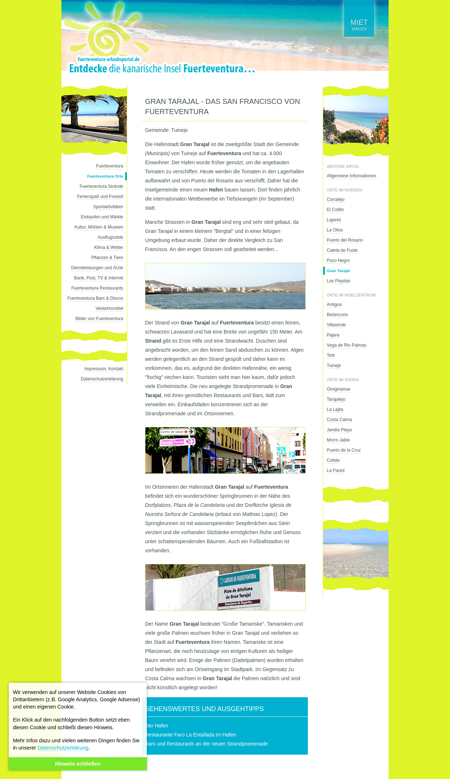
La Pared (336, 470)
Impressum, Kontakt (103, 368)
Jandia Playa (339, 429)
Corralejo (336, 199)
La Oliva (335, 230)
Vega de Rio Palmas (346, 345)
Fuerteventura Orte (105, 176)
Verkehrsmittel (109, 308)
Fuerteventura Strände (101, 186)
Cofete (333, 460)
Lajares (334, 219)
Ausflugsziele (110, 237)
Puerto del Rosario (345, 240)
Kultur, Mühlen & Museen (99, 227)
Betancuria (337, 314)
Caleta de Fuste (342, 250)
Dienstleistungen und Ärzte (97, 267)
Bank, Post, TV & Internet (98, 277)
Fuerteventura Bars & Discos (95, 298)
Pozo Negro (338, 260)
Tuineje (334, 365)
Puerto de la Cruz (344, 450)
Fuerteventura (109, 166)
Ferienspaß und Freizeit (100, 196)
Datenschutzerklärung (62, 748)
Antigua (334, 304)
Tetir (331, 355)
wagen (359, 24)
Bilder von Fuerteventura (99, 318)
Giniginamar (338, 389)
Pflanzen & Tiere (107, 257)
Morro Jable (338, 440)
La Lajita (335, 409)
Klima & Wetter (108, 247)
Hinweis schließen (78, 764)
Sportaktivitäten (108, 206)
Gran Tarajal (338, 271)
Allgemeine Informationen (351, 175)
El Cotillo (335, 209)
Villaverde (336, 324)
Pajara (333, 335)
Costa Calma (339, 419)
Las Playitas (338, 280)
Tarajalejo (336, 399)
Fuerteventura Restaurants (97, 288)
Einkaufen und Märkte (102, 216)
